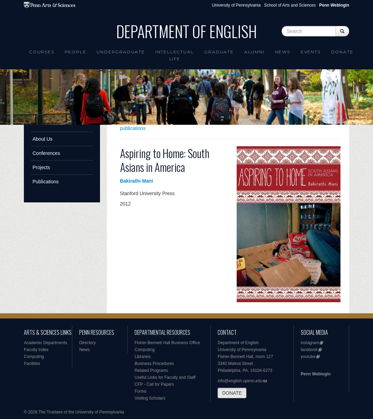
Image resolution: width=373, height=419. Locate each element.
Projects (41, 167)
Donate (342, 51)
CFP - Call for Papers (154, 384)
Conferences (46, 153)
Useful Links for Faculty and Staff (165, 377)
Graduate (219, 51)
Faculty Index (36, 349)
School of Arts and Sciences (290, 5)
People (76, 51)
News (282, 51)
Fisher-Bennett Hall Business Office (167, 342)
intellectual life (174, 55)
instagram (310, 342)
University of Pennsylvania (236, 5)
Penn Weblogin (315, 374)
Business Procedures (154, 363)
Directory (87, 342)
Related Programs (151, 370)
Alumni (254, 51)
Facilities (32, 363)
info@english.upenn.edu (240, 380)
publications (133, 128)
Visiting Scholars (150, 398)
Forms (140, 391)
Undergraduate (121, 51)
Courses (41, 51)
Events (311, 51)
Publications (46, 181)
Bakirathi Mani (136, 181)
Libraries (143, 356)
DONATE (232, 393)
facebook (309, 349)
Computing (34, 356)
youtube (308, 356)
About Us (43, 139)
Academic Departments (45, 342)
